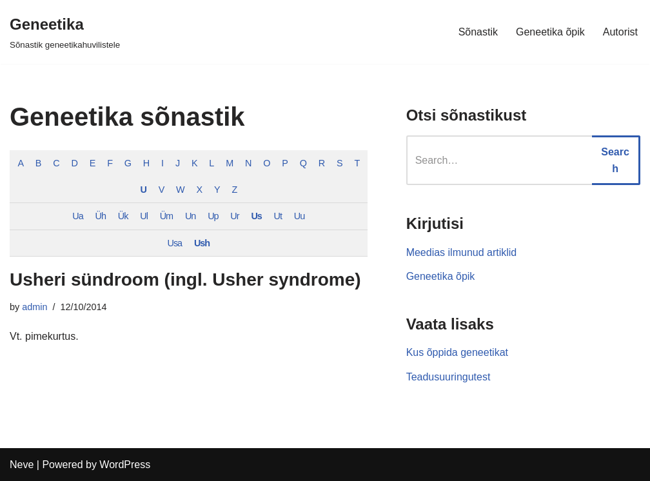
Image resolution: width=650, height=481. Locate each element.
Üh (100, 216)
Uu (299, 216)
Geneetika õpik (550, 31)
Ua (77, 216)
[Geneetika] (65, 32)
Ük (123, 216)
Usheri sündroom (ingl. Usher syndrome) (185, 280)
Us (256, 216)
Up (213, 216)
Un (190, 216)
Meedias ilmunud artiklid (461, 252)
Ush (202, 243)
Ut (278, 216)
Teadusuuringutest (448, 376)
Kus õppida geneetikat (457, 352)
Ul (144, 216)
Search (615, 160)
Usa (175, 243)
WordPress (124, 464)
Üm (166, 216)
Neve (22, 464)
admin (34, 307)
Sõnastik (478, 31)
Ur (234, 216)
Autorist (620, 31)
